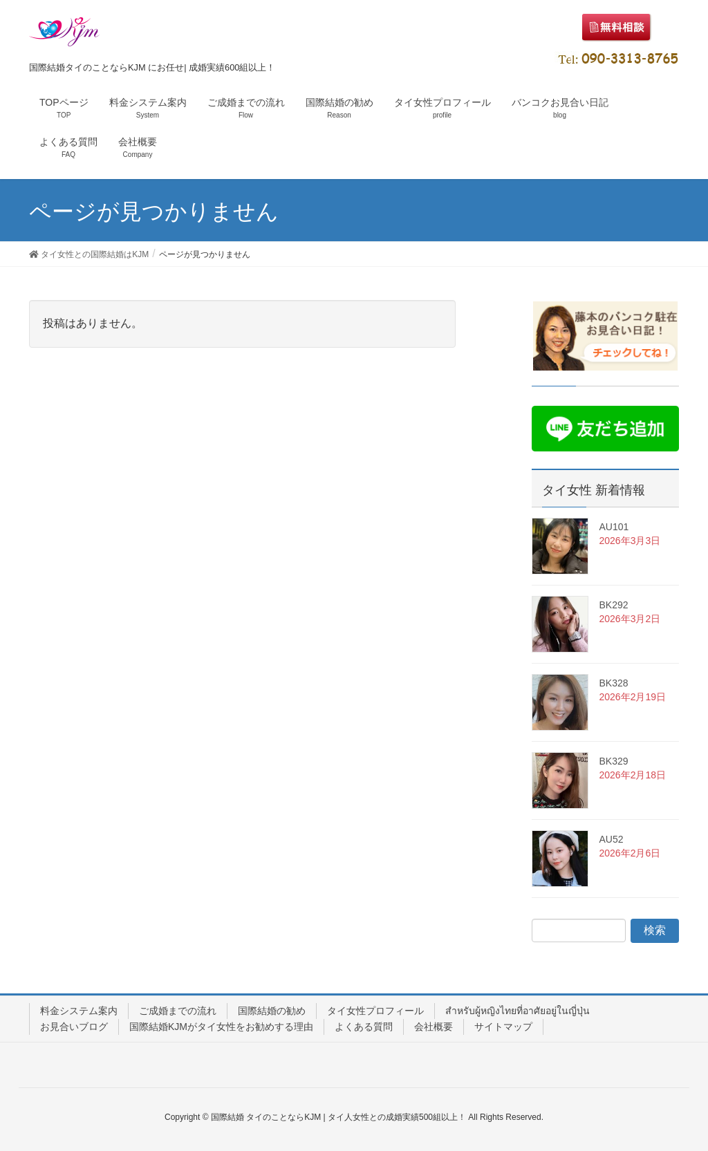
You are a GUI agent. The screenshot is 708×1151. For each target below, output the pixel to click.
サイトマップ (503, 1026)
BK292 (613, 604)
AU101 (613, 526)
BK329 (613, 761)
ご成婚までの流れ (177, 1010)
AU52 (611, 839)
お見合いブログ (74, 1026)
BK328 (613, 683)
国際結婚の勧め (272, 1010)
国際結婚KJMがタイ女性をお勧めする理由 (221, 1026)
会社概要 (433, 1026)
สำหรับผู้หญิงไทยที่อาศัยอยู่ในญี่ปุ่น (517, 1010)
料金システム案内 (79, 1010)
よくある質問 (364, 1026)
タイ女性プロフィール (375, 1010)
